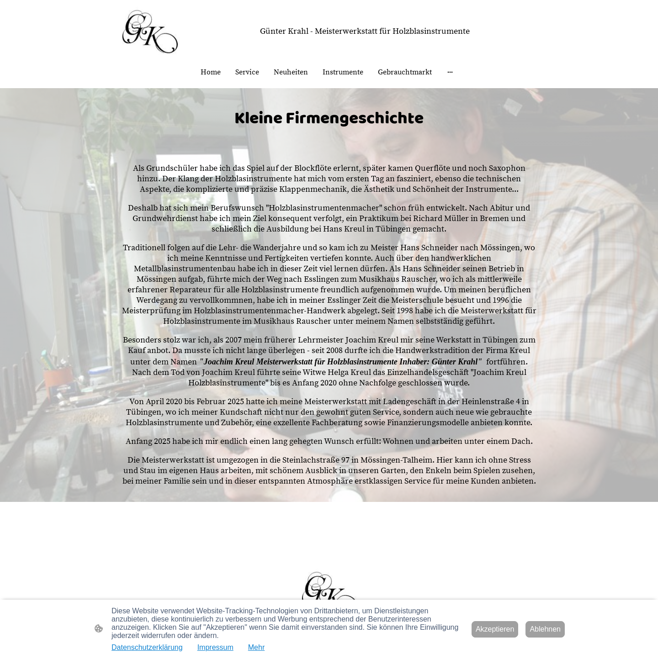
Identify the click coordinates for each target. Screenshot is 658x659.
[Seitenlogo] (149, 31)
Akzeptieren (495, 629)
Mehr (256, 647)
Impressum (215, 647)
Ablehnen (545, 629)
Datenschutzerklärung (147, 647)
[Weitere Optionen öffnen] (450, 72)
